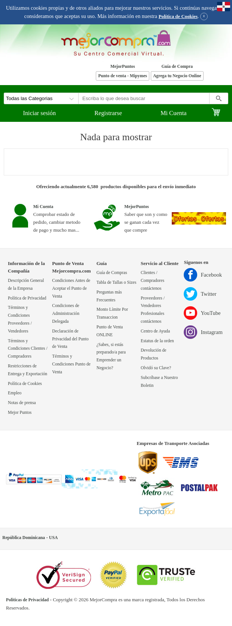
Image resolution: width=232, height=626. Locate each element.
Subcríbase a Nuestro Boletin (159, 381)
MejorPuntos (122, 66)
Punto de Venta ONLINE (110, 331)
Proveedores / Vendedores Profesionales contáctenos (153, 310)
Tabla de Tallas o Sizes (117, 282)
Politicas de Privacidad (27, 600)
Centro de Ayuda (155, 331)
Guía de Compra (177, 66)
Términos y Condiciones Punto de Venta (71, 364)
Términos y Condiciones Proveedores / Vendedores (20, 319)
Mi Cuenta (174, 113)
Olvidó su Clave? (156, 367)
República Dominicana (23, 537)
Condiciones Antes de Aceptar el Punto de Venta (71, 288)
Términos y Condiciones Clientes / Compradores (28, 348)
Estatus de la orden (157, 340)
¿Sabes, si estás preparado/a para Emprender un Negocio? (111, 356)
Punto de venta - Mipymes (122, 75)
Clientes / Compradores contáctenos (152, 280)
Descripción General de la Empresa (26, 284)
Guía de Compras (112, 272)
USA (53, 537)
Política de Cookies (178, 16)
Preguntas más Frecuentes (109, 296)
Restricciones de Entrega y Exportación (27, 370)
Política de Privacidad (27, 298)
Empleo (14, 393)
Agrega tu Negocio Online (177, 75)
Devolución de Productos (153, 354)
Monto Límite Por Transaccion (112, 313)
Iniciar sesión (39, 113)
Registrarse (108, 113)
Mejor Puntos (19, 412)
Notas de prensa (22, 402)
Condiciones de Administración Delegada (65, 313)
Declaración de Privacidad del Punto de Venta (70, 339)
